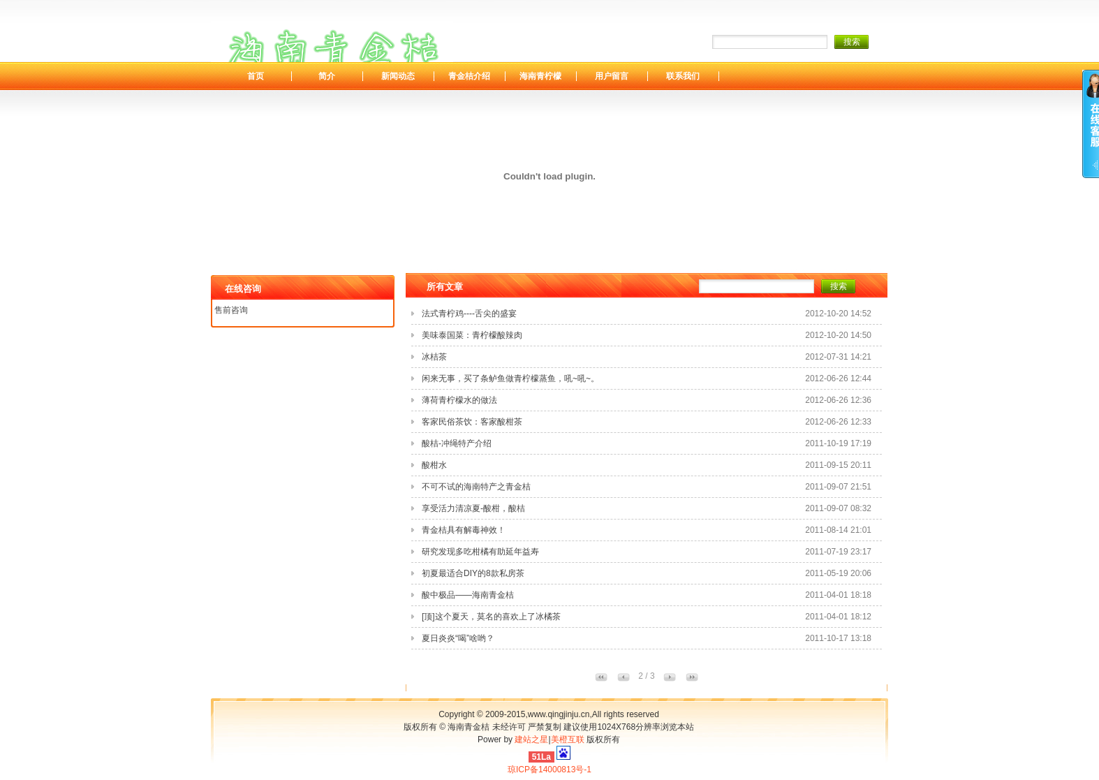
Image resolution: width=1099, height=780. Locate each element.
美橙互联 (567, 739)
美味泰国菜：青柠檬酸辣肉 (472, 335)
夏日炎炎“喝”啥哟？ (458, 638)
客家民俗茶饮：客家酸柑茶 (472, 422)
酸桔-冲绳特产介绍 (457, 443)
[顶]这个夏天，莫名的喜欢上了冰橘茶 (491, 616)
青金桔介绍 (469, 76)
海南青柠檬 (540, 76)
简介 (326, 76)
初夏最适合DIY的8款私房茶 (473, 573)
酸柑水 (434, 465)
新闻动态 (398, 76)
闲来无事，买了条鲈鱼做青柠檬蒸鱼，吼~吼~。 (510, 378)
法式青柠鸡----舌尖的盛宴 (469, 313)
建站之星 (531, 739)
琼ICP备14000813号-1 (549, 769)
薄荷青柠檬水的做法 (459, 400)
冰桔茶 (434, 357)
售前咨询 (231, 310)
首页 (255, 76)
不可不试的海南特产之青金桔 (476, 487)
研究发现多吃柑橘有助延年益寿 (480, 552)
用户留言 (611, 76)
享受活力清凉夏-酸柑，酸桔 (473, 508)
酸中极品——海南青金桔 (468, 595)
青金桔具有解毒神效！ (464, 530)
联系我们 (683, 76)
